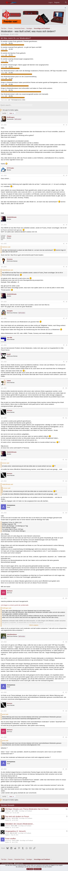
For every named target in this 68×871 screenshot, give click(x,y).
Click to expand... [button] (34, 625)
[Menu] (2, 2)
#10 (66, 387)
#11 (66, 417)
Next (11, 113)
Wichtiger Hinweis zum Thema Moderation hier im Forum (27, 809)
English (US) (18, 864)
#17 (66, 692)
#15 (66, 598)
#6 (66, 301)
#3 (66, 224)
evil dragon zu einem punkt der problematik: (15, 604)
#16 (66, 641)
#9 (66, 361)
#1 (66, 124)
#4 (66, 243)
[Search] (66, 2)
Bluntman (7, 825)
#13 (66, 480)
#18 (66, 710)
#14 (66, 512)
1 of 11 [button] (4, 113)
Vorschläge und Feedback (25, 810)
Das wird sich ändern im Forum (17, 816)
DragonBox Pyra (7, 864)
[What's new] (62, 2)
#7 (66, 318)
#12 (66, 459)
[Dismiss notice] (65, 8)
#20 (66, 768)
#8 (66, 344)
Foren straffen (10, 838)
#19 (66, 736)
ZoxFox (7, 832)
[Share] (63, 124)
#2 (66, 175)
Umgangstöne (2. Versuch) (15, 831)
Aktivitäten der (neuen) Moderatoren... (19, 823)
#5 (66, 266)
